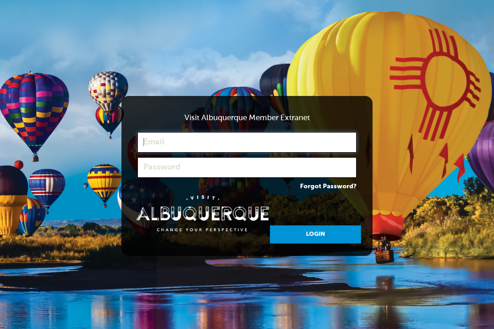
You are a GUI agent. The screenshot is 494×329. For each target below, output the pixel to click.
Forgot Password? (328, 186)
